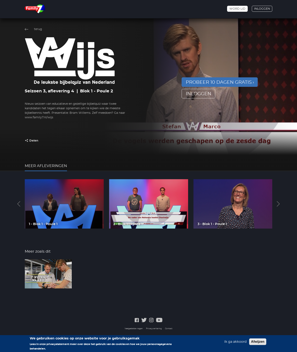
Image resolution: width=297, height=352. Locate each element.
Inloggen (262, 8)
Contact (168, 329)
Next (278, 204)
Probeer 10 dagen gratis (219, 82)
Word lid (237, 8)
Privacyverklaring (154, 329)
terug (38, 29)
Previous (19, 204)
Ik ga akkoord (235, 343)
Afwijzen (257, 343)
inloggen (198, 94)
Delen (33, 140)
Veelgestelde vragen (134, 329)
